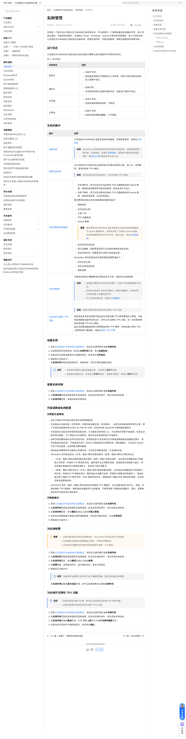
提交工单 (95, 165)
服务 (86, 4)
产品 (38, 4)
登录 (179, 5)
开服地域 (112, 162)
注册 (169, 5)
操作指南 (79, 19)
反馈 (99, 659)
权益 (56, 4)
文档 (149, 5)
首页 (49, 19)
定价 (63, 4)
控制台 (162, 5)
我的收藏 (137, 34)
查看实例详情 (55, 181)
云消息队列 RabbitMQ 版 (26, 12)
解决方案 (47, 4)
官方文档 (7, 12)
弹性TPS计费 (108, 339)
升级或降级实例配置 (58, 236)
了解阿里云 (96, 4)
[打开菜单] (4, 4)
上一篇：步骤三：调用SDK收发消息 (65, 645)
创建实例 (53, 158)
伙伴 (79, 4)
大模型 (30, 4)
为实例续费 (54, 298)
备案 (155, 5)
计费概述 (115, 307)
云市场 (71, 4)
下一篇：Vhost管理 (133, 645)
